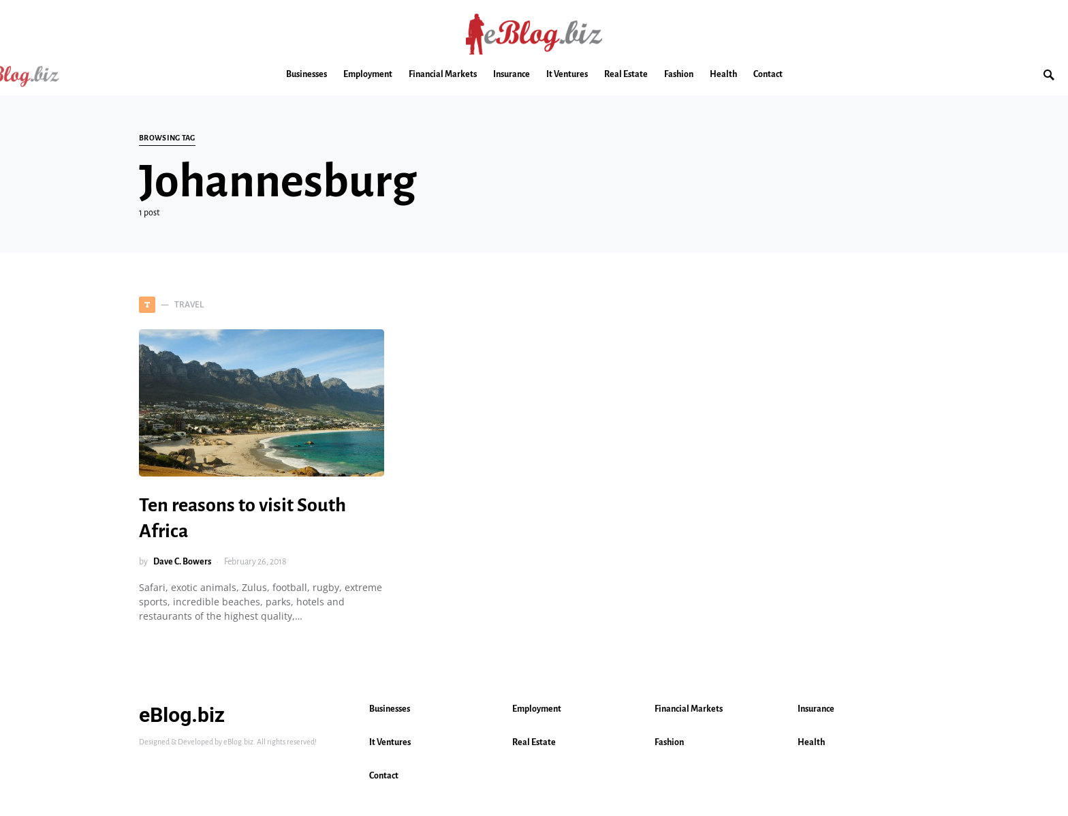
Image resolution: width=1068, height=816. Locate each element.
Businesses (389, 709)
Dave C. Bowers (182, 561)
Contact (383, 776)
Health (811, 742)
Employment (536, 709)
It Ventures (390, 742)
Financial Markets (689, 709)
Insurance (816, 709)
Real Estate (534, 742)
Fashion (669, 742)
